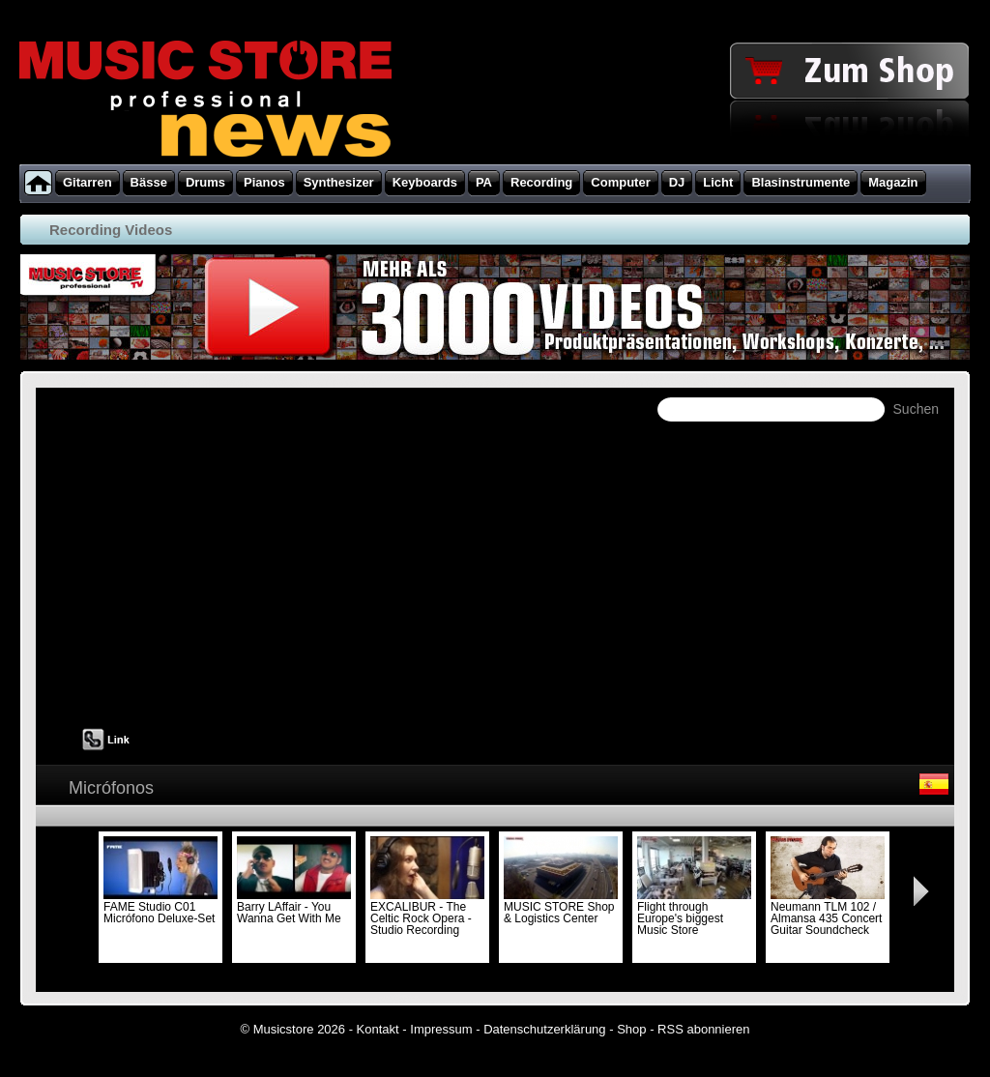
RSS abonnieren (703, 1029)
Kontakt (378, 1029)
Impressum (441, 1029)
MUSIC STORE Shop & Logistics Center (561, 906)
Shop (631, 1029)
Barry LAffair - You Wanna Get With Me (294, 906)
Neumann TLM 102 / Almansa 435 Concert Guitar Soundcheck (828, 912)
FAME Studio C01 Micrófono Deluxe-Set (160, 906)
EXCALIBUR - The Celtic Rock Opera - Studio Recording (427, 912)
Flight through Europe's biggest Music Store (694, 912)
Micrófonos (111, 788)
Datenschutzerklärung (544, 1029)
